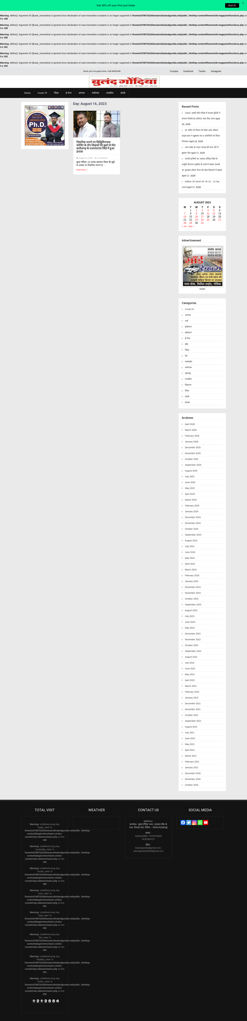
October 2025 (191, 449)
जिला (56, 82)
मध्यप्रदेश (188, 351)
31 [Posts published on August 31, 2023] (202, 213)
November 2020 (193, 769)
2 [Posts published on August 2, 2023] (196, 200)
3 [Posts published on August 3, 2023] (202, 200)
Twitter (202, 61)
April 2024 (190, 553)
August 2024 (191, 530)
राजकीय (109, 82)
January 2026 (191, 431)
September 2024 (193, 524)
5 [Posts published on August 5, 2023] (214, 200)
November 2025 (193, 443)
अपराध (82, 82)
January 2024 (191, 571)
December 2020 (193, 763)
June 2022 (190, 658)
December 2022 (193, 623)
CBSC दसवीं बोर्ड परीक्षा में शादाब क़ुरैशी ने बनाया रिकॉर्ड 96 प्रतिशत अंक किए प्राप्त (201, 106)
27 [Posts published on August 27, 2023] (219, 209)
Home (27, 82)
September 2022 (193, 641)
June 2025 (190, 472)
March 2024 (191, 559)
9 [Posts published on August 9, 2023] (196, 203)
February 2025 (192, 495)
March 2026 (191, 420)
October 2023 (191, 588)
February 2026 (192, 425)
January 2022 (191, 687)
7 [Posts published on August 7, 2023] (185, 203)
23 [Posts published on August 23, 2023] (196, 209)
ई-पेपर (69, 82)
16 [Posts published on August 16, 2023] (196, 206)
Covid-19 (42, 82)
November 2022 (193, 629)
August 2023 (191, 600)
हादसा (187, 392)
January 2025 (191, 501)
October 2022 (191, 635)
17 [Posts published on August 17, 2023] (202, 206)
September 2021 (193, 711)
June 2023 (190, 612)
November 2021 (193, 699)
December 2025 (193, 437)
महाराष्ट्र (188, 363)
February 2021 (192, 751)
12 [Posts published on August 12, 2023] (214, 203)
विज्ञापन (188, 375)
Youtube (174, 61)
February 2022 (192, 682)
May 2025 (190, 478)
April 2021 (190, 740)
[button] (29, 115)
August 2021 (191, 716)
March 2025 (191, 489)
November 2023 (193, 583)
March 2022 (191, 676)
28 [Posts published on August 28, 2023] (185, 213)
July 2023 (189, 606)
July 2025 (189, 466)
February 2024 (192, 565)
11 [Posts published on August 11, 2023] (208, 203)
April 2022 (190, 670)
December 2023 (193, 577)
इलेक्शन (188, 316)
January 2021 (191, 757)
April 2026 (190, 414)
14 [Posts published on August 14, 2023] (185, 206)
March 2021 (191, 746)
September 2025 (193, 455)
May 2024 (190, 548)
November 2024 (193, 513)
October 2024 (191, 519)
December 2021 (193, 693)
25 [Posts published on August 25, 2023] (208, 209)
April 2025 (190, 484)
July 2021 (189, 722)
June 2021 (190, 728)
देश (186, 345)
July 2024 (189, 536)
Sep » (191, 216)
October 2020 (191, 775)
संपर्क (123, 82)
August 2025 (191, 460)
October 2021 (191, 705)
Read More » (81, 160)
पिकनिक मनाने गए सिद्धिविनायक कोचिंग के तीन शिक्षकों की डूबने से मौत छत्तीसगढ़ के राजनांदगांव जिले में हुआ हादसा (95, 136)
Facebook (188, 61)
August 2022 (191, 647)
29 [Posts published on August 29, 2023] (190, 213)
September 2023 (193, 594)
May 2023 (190, 618)
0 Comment (102, 148)
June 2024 (190, 542)
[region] (44, 115)
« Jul (184, 216)
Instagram (216, 61)
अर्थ (186, 311)
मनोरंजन (95, 82)
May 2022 (190, 664)
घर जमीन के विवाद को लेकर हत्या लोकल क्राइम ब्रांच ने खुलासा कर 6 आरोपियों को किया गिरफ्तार (201, 126)
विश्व (187, 380)
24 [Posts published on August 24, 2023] (202, 209)
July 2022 (189, 652)
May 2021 (190, 734)
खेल (186, 334)
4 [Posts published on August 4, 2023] (208, 200)
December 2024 (193, 507)
